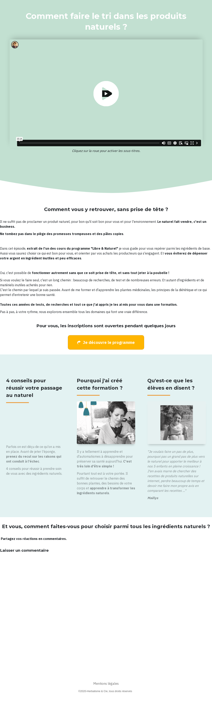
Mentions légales (106, 683)
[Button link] (106, 342)
